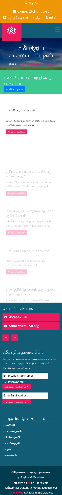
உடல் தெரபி (12, 443)
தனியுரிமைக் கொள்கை (31, 477)
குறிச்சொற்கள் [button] (14, 89)
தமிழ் (36, 17)
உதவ (8, 449)
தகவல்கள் (11, 455)
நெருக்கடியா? (18, 17)
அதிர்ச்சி (10, 425)
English (51, 17)
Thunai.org (16, 492)
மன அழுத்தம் (13, 431)
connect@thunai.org (33, 11)
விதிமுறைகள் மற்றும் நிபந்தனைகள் (31, 472)
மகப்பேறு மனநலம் (20, 116)
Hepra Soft (41, 482)
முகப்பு (12, 64)
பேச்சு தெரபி (12, 437)
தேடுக (31, 3)
